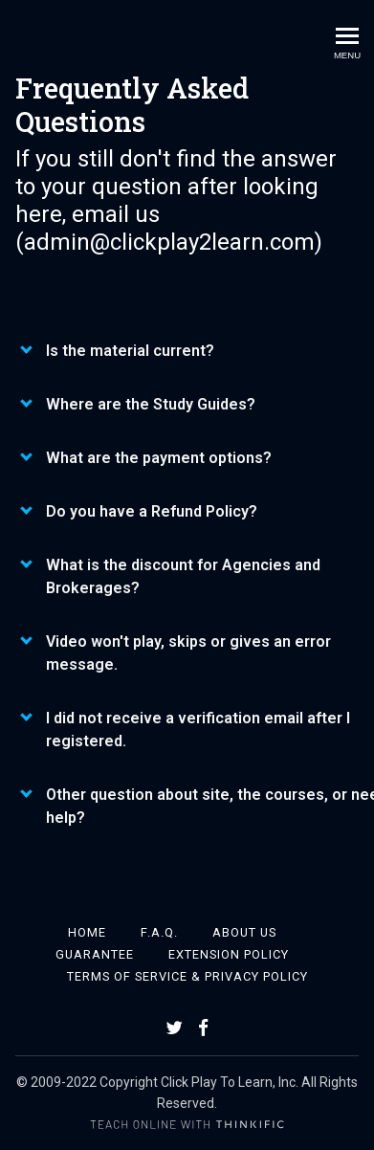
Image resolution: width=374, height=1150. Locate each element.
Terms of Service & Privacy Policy (187, 976)
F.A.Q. (159, 932)
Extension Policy (228, 954)
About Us (244, 932)
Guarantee (94, 954)
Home (87, 932)
